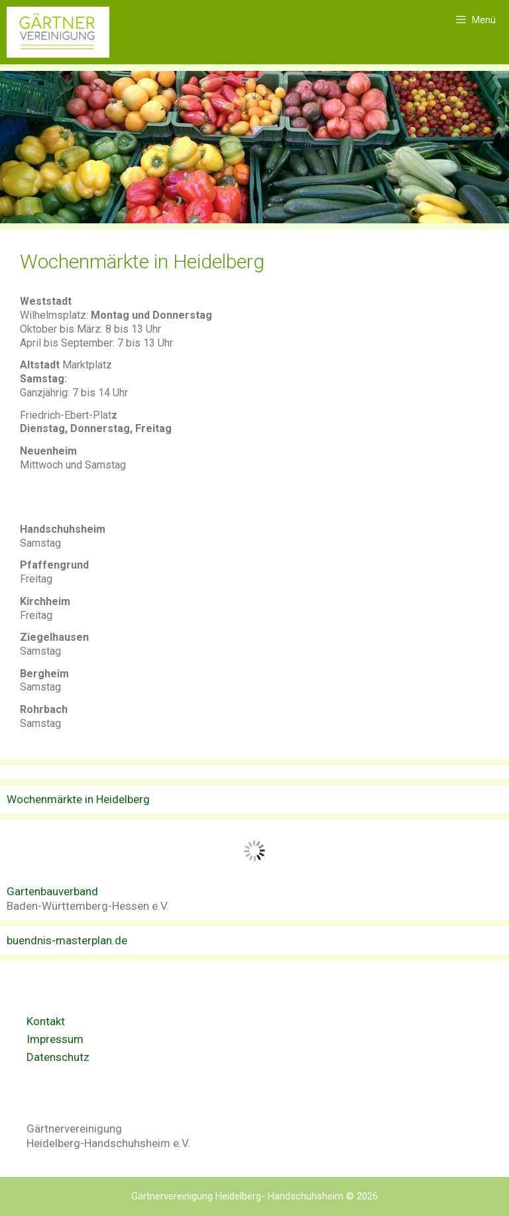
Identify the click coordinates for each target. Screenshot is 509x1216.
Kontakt (46, 1021)
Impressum (55, 1039)
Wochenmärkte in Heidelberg (78, 799)
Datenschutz (58, 1057)
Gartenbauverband (52, 891)
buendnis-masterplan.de (67, 940)
